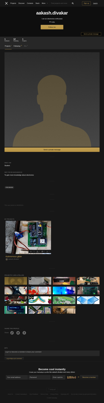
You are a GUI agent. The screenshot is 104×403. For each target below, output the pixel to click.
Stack (37, 3)
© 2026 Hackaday (52, 398)
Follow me (52, 27)
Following (18, 46)
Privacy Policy (54, 394)
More (45, 3)
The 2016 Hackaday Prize (78, 278)
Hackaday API (65, 394)
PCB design (9, 187)
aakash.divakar (12, 259)
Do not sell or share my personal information (83, 394)
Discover (21, 3)
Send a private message (91, 34)
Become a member (89, 378)
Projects (13, 3)
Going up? (52, 390)
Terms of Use (44, 394)
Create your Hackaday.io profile (39, 372)
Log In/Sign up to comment (14, 358)
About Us (10, 394)
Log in (95, 3)
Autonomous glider (14, 256)
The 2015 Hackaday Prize (30, 278)
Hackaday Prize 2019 (78, 288)
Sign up (86, 3)
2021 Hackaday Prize (30, 288)
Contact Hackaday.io (21, 394)
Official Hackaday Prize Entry (33, 297)
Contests (30, 3)
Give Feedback (33, 394)
